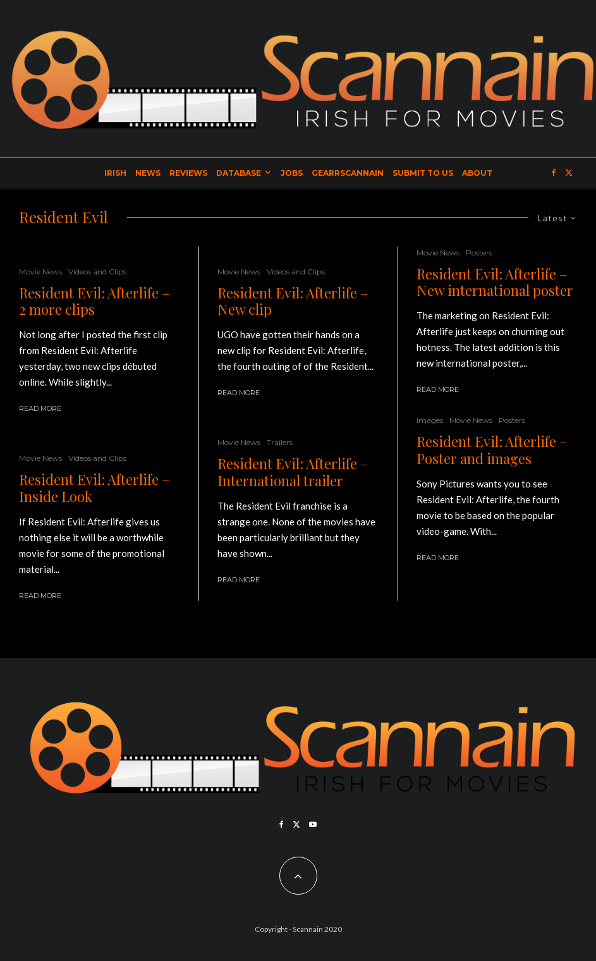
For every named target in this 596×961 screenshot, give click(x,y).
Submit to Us (422, 173)
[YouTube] (313, 824)
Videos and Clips (97, 271)
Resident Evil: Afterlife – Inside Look (94, 488)
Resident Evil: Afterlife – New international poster (495, 282)
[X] (569, 173)
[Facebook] (554, 173)
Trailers (280, 442)
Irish (115, 173)
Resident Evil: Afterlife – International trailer (292, 472)
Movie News (40, 271)
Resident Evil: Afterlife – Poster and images (492, 450)
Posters (479, 252)
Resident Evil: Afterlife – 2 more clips (94, 301)
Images (430, 420)
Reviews (188, 173)
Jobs (292, 173)
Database (238, 173)
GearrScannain (348, 173)
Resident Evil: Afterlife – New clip (292, 301)
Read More (40, 408)
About (477, 173)
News (148, 173)
